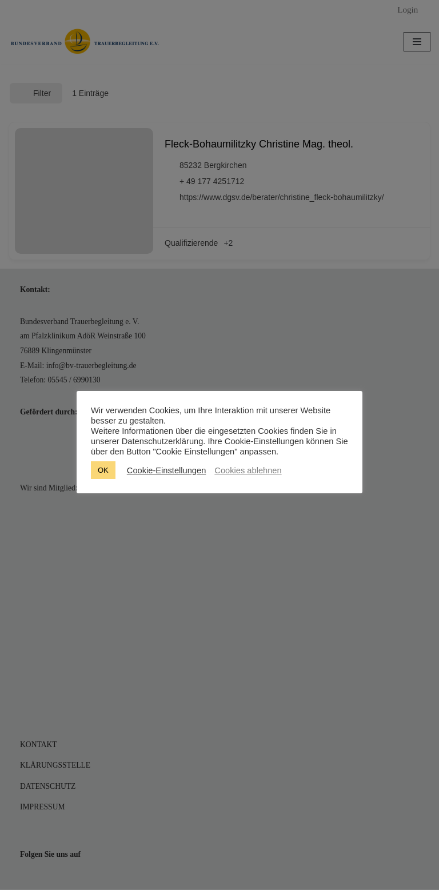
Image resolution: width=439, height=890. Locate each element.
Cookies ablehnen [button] (247, 470)
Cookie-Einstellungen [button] (166, 470)
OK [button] (103, 470)
